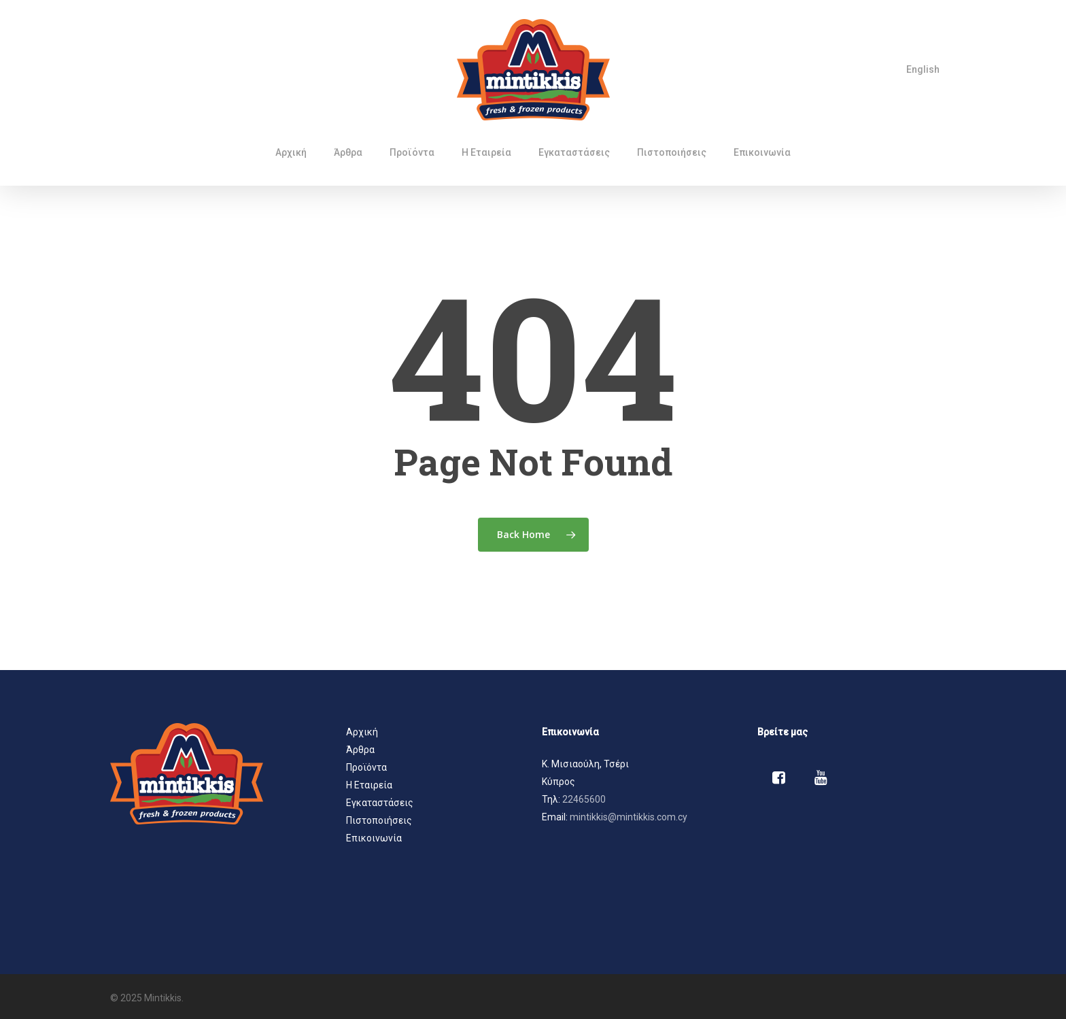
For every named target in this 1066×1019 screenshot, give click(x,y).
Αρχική (362, 731)
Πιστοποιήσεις (379, 820)
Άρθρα (360, 749)
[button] (641, 764)
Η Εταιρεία (369, 785)
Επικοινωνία (374, 838)
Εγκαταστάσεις (379, 802)
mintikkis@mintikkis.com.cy (628, 817)
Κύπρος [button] (558, 781)
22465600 (584, 799)
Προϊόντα (366, 767)
